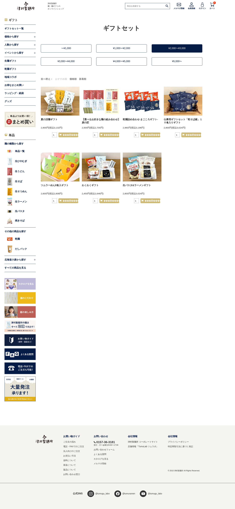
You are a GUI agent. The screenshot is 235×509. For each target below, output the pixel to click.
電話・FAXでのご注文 (73, 446)
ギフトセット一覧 (14, 28)
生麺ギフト (10, 61)
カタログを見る (101, 459)
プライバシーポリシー (178, 442)
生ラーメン (17, 202)
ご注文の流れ (69, 442)
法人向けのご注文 (71, 451)
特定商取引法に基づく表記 (180, 446)
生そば (14, 181)
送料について (69, 460)
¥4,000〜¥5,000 (121, 61)
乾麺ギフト (10, 69)
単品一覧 (16, 151)
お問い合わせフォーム (104, 449)
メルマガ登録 (100, 463)
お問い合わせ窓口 (71, 474)
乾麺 (13, 239)
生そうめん (17, 191)
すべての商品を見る (15, 267)
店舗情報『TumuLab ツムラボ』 (143, 446)
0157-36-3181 (104, 442)
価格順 (73, 79)
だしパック (17, 249)
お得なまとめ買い (14, 85)
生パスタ (16, 211)
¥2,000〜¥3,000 (177, 48)
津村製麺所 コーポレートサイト (143, 442)
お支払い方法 (69, 456)
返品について (69, 469)
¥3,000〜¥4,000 (66, 61)
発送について (69, 465)
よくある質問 (100, 454)
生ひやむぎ (17, 161)
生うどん (16, 171)
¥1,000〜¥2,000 (121, 48)
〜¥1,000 (66, 48)
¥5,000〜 (177, 61)
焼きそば (16, 221)
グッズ (8, 101)
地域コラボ (10, 77)
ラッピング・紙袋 (14, 93)
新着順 (82, 79)
